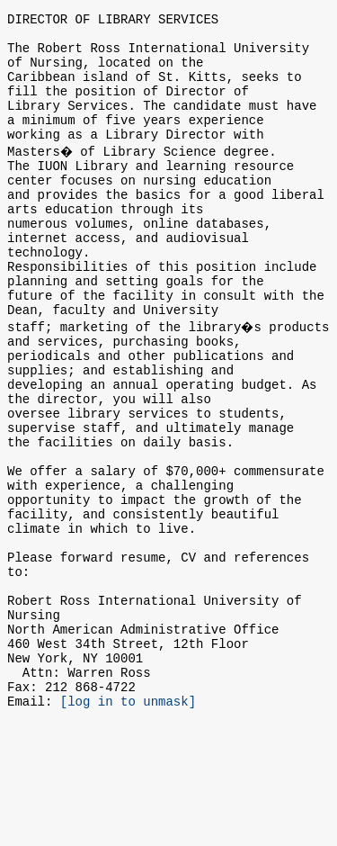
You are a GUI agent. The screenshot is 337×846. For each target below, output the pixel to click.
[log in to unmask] (128, 824)
